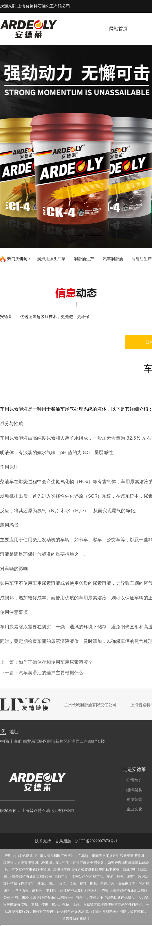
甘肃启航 (63, 841)
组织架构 (134, 790)
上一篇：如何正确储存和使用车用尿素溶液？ (46, 662)
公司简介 (134, 780)
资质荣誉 (134, 799)
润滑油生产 (84, 259)
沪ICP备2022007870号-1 (96, 841)
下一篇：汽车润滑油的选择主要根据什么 (41, 672)
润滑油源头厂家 (51, 259)
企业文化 (134, 809)
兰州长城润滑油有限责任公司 (90, 705)
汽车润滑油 (113, 259)
